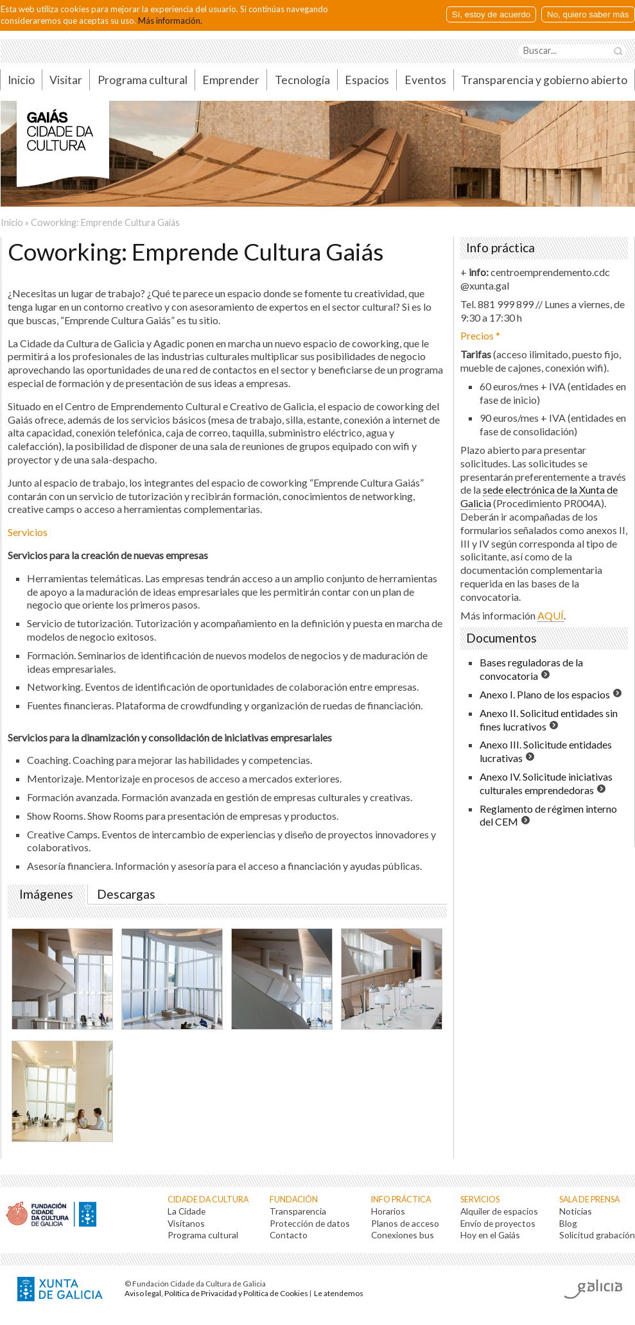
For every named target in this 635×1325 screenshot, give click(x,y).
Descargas (126, 894)
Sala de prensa (589, 1199)
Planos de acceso (405, 1223)
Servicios (480, 1199)
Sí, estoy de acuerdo (491, 14)
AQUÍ (550, 615)
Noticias (575, 1211)
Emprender (230, 80)
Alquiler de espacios (499, 1211)
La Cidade (186, 1211)
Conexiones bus (402, 1234)
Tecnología (302, 80)
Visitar (65, 80)
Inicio (12, 222)
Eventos (425, 80)
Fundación (294, 1199)
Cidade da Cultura (208, 1199)
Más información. (170, 20)
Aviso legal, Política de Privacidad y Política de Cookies (216, 1293)
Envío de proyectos (497, 1223)
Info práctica (401, 1199)
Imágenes (48, 894)
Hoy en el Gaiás (490, 1234)
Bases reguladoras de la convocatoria (531, 669)
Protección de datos (310, 1223)
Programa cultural (142, 80)
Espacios (367, 80)
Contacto (289, 1234)
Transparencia (298, 1211)
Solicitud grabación (597, 1234)
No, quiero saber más (588, 14)
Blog (568, 1223)
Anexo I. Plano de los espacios (545, 694)
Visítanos (186, 1223)
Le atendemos (338, 1293)
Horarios (388, 1211)
